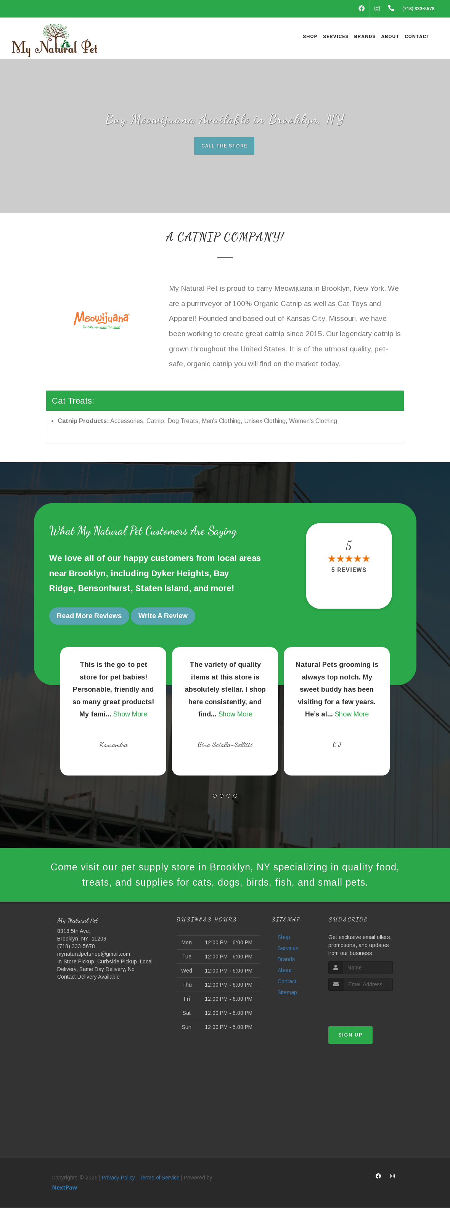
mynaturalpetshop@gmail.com (93, 976)
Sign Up (350, 1056)
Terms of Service (159, 1199)
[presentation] (369, 1026)
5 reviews (348, 570)
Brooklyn (87, 573)
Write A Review (163, 616)
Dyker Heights (180, 573)
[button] (215, 793)
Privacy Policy (118, 1199)
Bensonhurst (104, 589)
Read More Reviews (89, 616)
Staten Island (162, 589)
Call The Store (224, 146)
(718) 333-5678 (76, 968)
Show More (130, 711)
